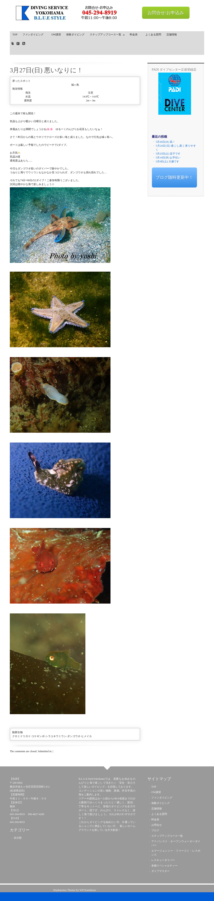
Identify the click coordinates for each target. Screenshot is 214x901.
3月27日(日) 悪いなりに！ (46, 70)
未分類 (18, 837)
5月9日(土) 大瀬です (167, 161)
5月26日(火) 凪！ (165, 141)
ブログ (155, 830)
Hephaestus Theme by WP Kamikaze (74, 890)
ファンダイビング (34, 34)
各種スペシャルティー (164, 865)
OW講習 (56, 34)
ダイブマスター (160, 871)
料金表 (135, 34)
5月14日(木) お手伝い (168, 157)
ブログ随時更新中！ (174, 177)
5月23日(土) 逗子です (168, 153)
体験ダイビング (75, 34)
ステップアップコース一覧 (106, 35)
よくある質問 (153, 34)
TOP (14, 34)
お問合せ (156, 824)
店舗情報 (171, 34)
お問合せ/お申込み (166, 12)
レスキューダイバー (163, 860)
